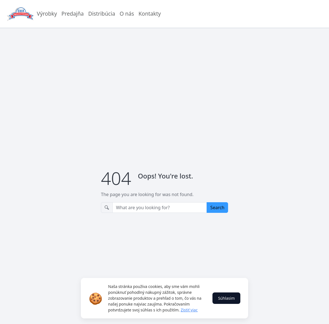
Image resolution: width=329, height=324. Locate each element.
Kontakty (150, 13)
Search (217, 207)
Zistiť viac (189, 310)
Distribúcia (101, 13)
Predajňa (72, 13)
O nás (127, 13)
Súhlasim (226, 298)
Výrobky (47, 13)
